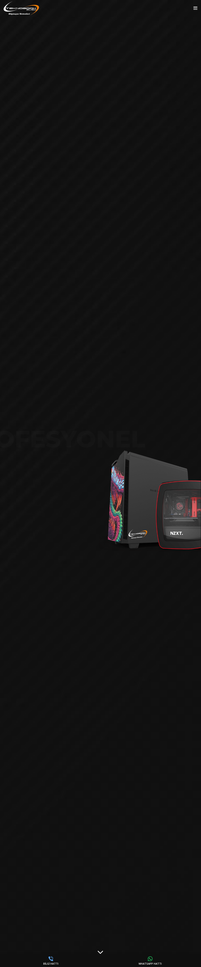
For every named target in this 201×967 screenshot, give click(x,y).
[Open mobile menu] (195, 8)
